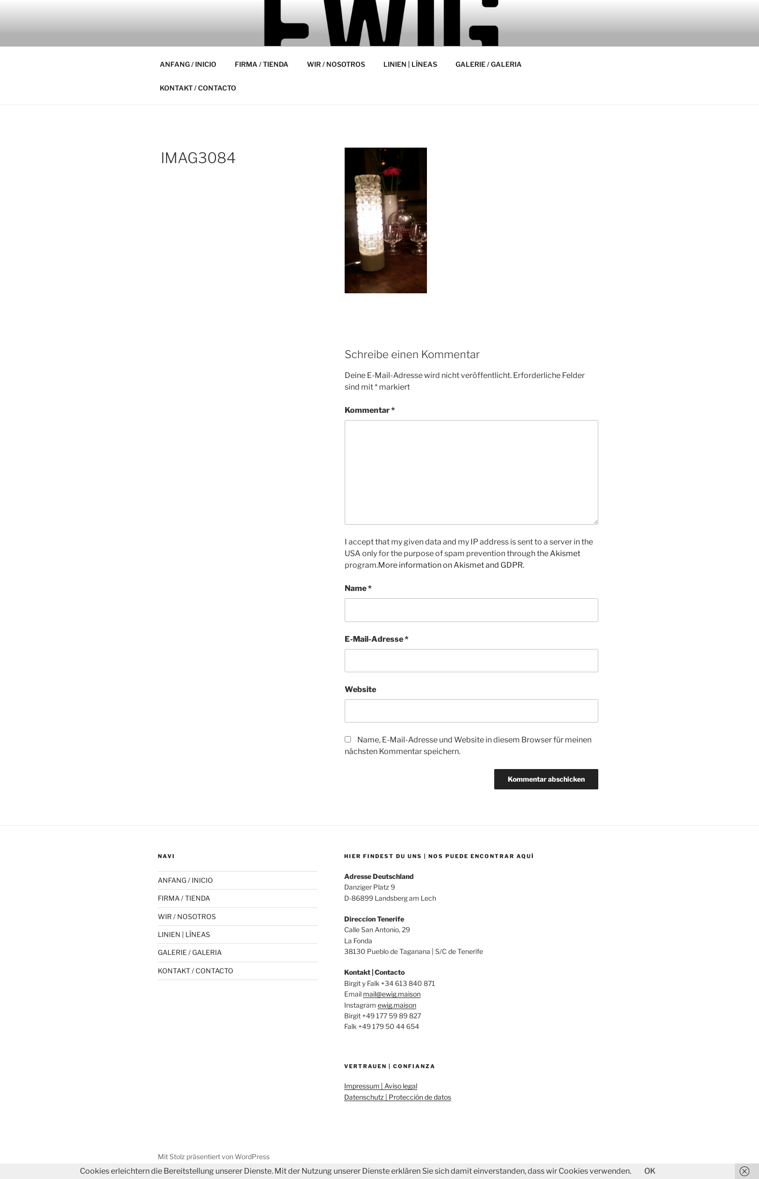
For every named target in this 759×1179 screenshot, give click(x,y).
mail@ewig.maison (392, 994)
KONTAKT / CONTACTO (198, 88)
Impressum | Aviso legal (380, 1086)
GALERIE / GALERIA (488, 64)
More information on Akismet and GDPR (450, 565)
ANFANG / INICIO (188, 64)
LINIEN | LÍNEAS (410, 64)
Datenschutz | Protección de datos (397, 1097)
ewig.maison (397, 1005)
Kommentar (370, 410)
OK (649, 1171)
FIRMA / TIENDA (261, 64)
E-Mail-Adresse (377, 639)
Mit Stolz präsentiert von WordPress (214, 1156)
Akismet (565, 553)
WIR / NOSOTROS (336, 64)
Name (358, 588)
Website (360, 689)
